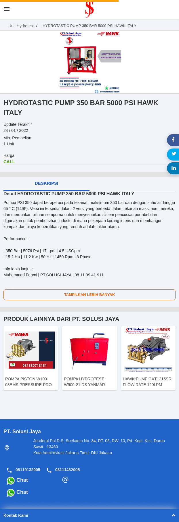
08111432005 (67, 469)
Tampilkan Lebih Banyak (89, 294)
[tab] (46, 184)
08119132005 (28, 469)
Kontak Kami (89, 515)
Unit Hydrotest (21, 26)
